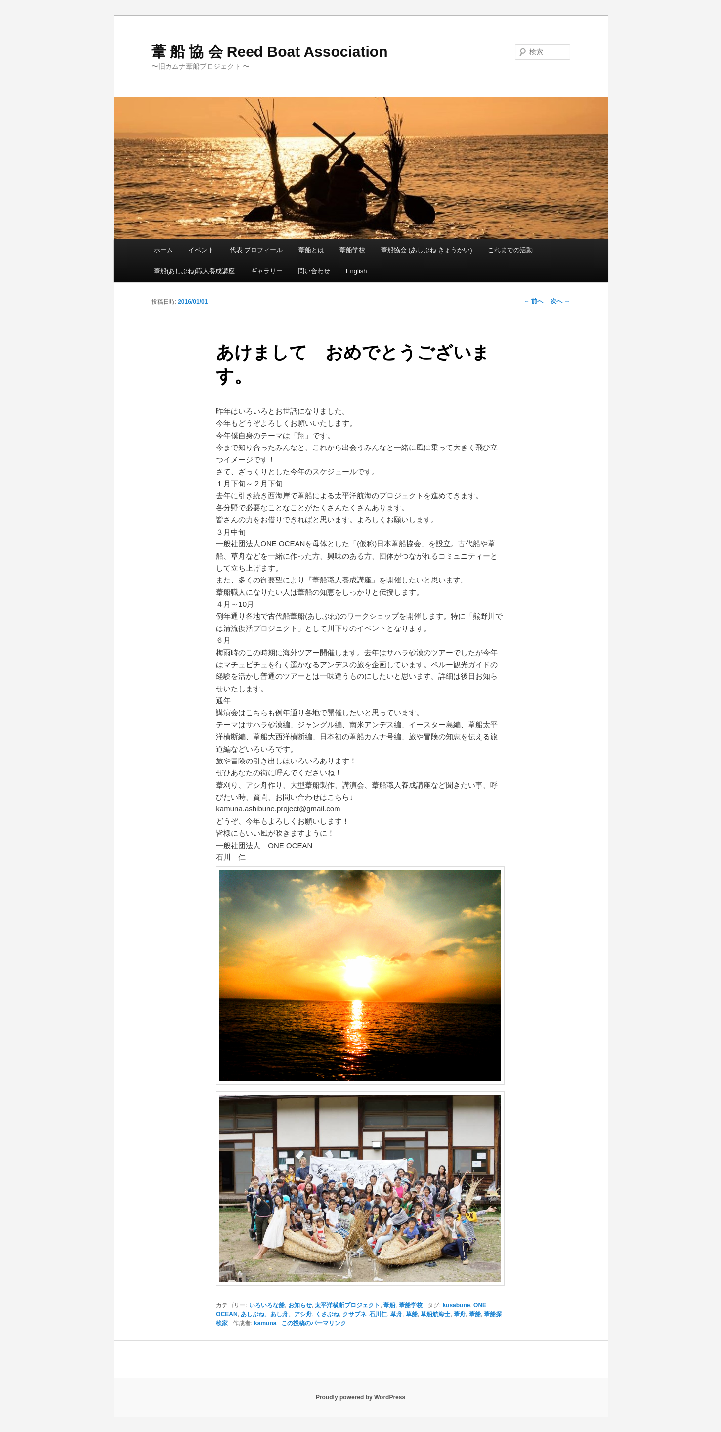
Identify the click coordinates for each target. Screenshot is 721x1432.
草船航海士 (435, 1314)
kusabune (456, 1305)
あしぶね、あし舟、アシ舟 (276, 1314)
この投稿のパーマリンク (313, 1323)
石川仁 (378, 1314)
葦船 (389, 1305)
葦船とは (311, 250)
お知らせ (300, 1305)
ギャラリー (267, 271)
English (356, 271)
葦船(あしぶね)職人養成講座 (194, 271)
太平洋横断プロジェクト (347, 1305)
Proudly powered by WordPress (360, 1397)
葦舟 (460, 1314)
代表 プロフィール (256, 250)
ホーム (163, 250)
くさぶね (327, 1314)
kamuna (265, 1323)
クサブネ (354, 1314)
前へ (533, 301)
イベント (201, 250)
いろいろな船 (267, 1305)
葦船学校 (352, 250)
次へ (560, 301)
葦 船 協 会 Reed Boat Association (269, 52)
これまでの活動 (510, 250)
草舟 (396, 1314)
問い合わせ (314, 271)
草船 (412, 1314)
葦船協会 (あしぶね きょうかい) (426, 250)
